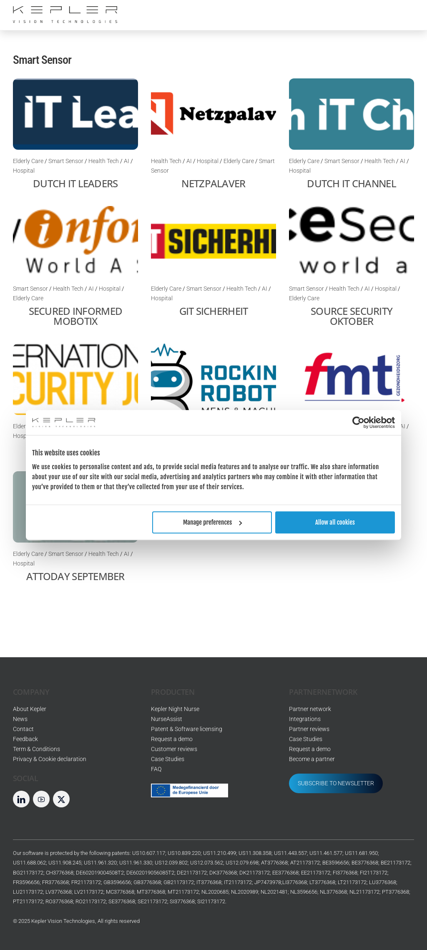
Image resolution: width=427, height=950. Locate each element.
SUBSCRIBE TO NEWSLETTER (336, 783)
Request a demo (172, 739)
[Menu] (401, 11)
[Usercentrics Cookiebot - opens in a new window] (358, 422)
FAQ (156, 769)
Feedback (25, 739)
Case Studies (167, 759)
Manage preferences (212, 522)
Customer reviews (174, 749)
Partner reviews (309, 729)
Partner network (310, 709)
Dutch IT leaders (75, 183)
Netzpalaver (213, 183)
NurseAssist (166, 719)
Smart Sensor (65, 161)
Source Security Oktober (351, 316)
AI (126, 161)
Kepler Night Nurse (175, 709)
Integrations (305, 719)
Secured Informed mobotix (75, 316)
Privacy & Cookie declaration (49, 759)
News (20, 719)
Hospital (24, 170)
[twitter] (61, 798)
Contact (23, 729)
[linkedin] (21, 798)
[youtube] (41, 798)
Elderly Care (28, 161)
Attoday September (75, 576)
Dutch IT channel (351, 183)
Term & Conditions (36, 749)
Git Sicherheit (213, 311)
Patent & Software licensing (186, 729)
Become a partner (312, 759)
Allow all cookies (335, 522)
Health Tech (103, 161)
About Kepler (29, 709)
